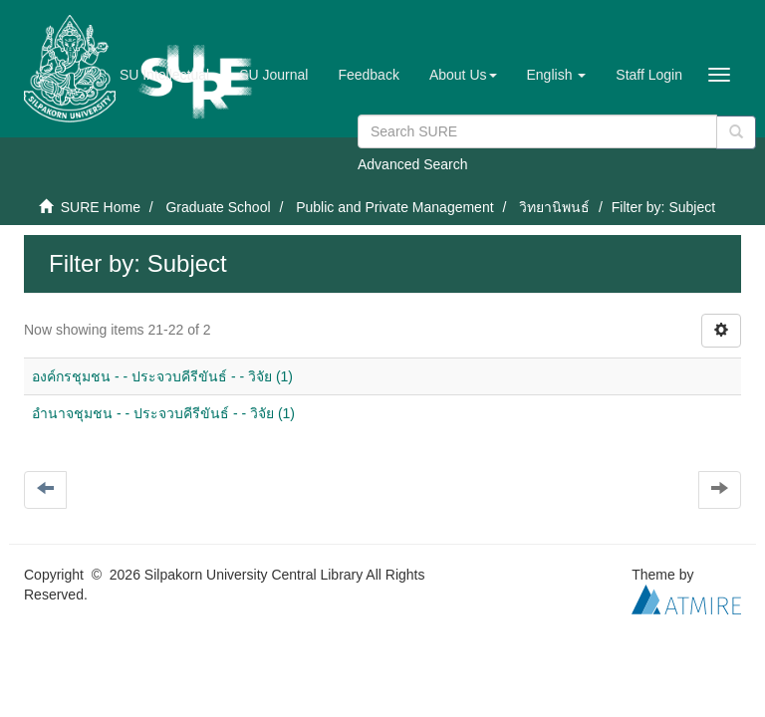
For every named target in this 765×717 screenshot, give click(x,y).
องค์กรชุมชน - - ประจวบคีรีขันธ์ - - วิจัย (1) (162, 376)
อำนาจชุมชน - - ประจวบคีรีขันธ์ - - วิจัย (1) (163, 413)
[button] (463, 75)
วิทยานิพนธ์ (554, 207)
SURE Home (100, 207)
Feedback (368, 75)
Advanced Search (413, 164)
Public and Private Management (394, 207)
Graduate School (217, 207)
